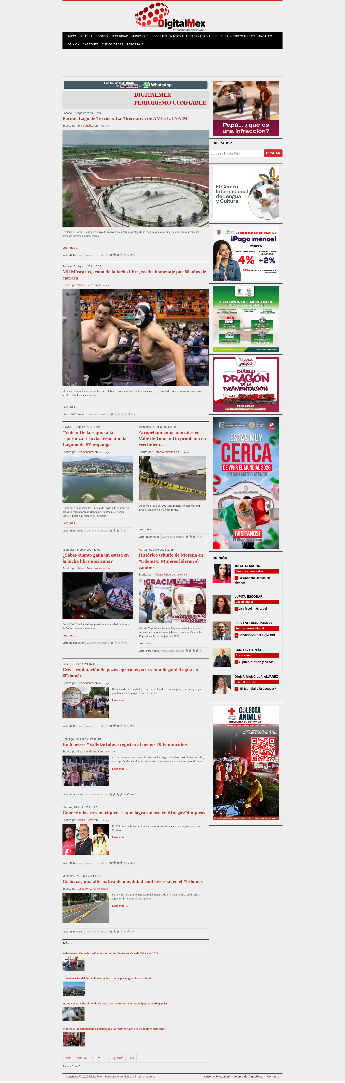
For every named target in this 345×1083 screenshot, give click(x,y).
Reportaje (136, 46)
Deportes (162, 37)
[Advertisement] (172, 64)
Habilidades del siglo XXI (256, 637)
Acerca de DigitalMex (248, 1078)
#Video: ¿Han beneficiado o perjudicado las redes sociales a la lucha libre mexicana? (114, 1030)
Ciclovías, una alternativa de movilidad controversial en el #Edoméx (132, 883)
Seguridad (122, 37)
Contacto (273, 1078)
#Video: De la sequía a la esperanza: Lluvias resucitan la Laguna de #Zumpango (94, 440)
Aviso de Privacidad (217, 1078)
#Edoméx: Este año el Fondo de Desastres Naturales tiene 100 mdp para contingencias (114, 1005)
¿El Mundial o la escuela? (257, 690)
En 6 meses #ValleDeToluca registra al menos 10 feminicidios (125, 746)
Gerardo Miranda (164, 454)
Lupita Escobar (249, 598)
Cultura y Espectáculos (238, 37)
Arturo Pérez (85, 287)
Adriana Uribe (162, 576)
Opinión (74, 46)
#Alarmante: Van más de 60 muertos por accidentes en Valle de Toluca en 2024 (110, 955)
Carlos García (248, 652)
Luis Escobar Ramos (253, 625)
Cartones (91, 46)
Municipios (142, 37)
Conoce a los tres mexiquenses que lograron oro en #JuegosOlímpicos (133, 814)
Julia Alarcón (248, 568)
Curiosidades (114, 46)
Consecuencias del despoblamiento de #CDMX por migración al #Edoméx (108, 980)
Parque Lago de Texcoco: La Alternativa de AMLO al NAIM (125, 120)
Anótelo (268, 37)
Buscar (273, 155)
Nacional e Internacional (194, 37)
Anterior (82, 1060)
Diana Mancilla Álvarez (256, 678)
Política (87, 37)
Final (131, 1060)
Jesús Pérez (84, 890)
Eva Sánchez (85, 127)
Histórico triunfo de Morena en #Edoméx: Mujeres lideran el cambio (171, 563)
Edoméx (104, 37)
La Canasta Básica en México (252, 582)
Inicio (72, 37)
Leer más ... (70, 250)
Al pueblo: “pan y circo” (256, 664)
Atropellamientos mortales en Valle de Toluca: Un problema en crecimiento (172, 440)
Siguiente (117, 1060)
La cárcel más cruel (252, 610)
